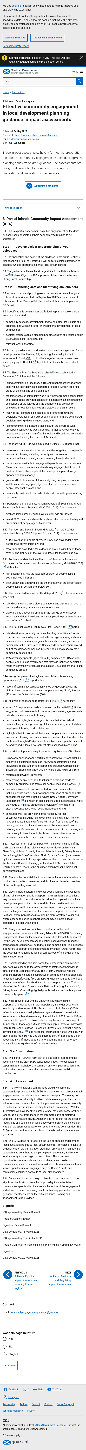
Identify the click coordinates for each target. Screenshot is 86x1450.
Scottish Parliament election (25, 57)
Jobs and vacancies (13, 1410)
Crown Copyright (65, 1404)
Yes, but (13, 1354)
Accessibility (9, 1404)
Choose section (42, 207)
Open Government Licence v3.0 (52, 1425)
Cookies (48, 1404)
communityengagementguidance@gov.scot (34, 1312)
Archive (23, 1404)
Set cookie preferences (16, 46)
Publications (18, 92)
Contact (36, 1404)
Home (6, 92)
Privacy (31, 1410)
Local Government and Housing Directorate (37, 135)
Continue (10, 1365)
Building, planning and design (24, 139)
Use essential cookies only (47, 37)
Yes (11, 1338)
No (10, 1346)
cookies (16, 5)
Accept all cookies (15, 37)
